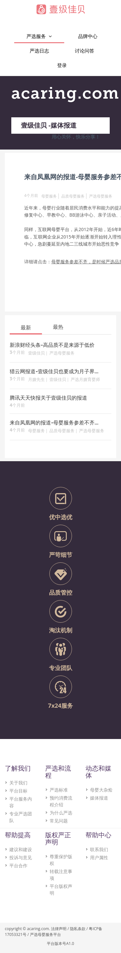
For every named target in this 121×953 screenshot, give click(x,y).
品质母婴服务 (73, 196)
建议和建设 (20, 849)
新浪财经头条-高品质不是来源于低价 (52, 345)
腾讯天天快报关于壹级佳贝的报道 (48, 398)
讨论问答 (84, 50)
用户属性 (99, 857)
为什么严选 (61, 813)
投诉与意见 (20, 857)
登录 (62, 65)
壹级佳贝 (36, 353)
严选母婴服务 (100, 196)
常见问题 (59, 821)
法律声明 (58, 928)
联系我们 (99, 849)
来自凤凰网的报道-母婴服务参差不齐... (54, 423)
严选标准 (59, 790)
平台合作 (18, 865)
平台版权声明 (61, 889)
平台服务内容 (20, 802)
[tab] (26, 327)
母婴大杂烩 (101, 790)
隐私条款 (78, 928)
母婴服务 (49, 196)
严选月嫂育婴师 (85, 380)
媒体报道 (99, 798)
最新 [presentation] (26, 327)
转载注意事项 (61, 874)
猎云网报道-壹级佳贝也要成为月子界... (54, 371)
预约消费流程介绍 (61, 801)
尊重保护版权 (61, 859)
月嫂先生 (36, 380)
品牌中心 (87, 36)
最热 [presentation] (58, 326)
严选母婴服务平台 (45, 934)
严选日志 (39, 50)
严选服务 (39, 36)
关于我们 (18, 783)
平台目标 (18, 791)
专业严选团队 (20, 817)
